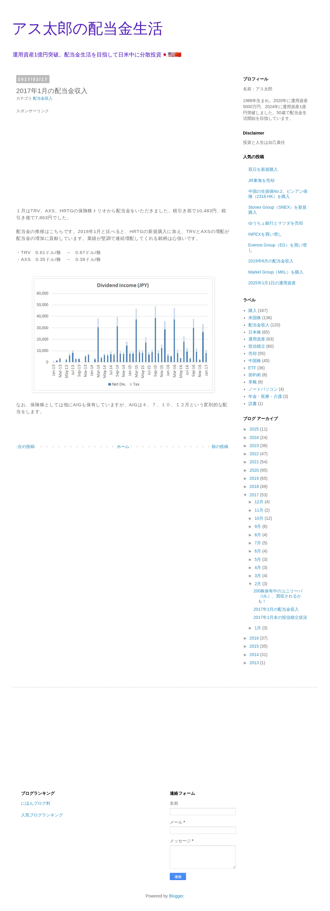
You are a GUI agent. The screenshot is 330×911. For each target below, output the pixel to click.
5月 (258, 559)
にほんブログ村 (35, 803)
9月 (258, 526)
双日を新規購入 (263, 169)
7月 (258, 542)
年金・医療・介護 (265, 396)
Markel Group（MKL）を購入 (276, 272)
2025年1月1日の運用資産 (272, 282)
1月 (258, 627)
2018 (255, 486)
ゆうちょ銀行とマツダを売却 (275, 223)
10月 (259, 518)
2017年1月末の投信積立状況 (280, 617)
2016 (255, 638)
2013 (255, 662)
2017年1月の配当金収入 (276, 609)
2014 (255, 654)
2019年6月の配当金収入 (271, 261)
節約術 (254, 374)
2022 (255, 453)
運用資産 (256, 339)
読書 (252, 403)
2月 (258, 583)
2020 (255, 470)
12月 (259, 501)
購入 (252, 310)
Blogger (176, 896)
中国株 (254, 360)
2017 (255, 494)
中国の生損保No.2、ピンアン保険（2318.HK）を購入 (278, 194)
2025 (255, 429)
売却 (252, 353)
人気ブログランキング (42, 815)
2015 (255, 646)
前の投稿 (220, 446)
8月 (258, 534)
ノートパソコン (263, 389)
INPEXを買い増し (265, 234)
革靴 (252, 382)
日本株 (254, 332)
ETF (252, 367)
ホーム (123, 446)
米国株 (254, 317)
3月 (258, 575)
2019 (255, 478)
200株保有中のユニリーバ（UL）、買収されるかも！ (278, 596)
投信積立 (256, 346)
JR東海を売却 (261, 180)
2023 (255, 445)
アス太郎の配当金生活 (87, 28)
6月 (258, 551)
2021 (255, 461)
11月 (259, 510)
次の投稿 (26, 446)
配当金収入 (42, 98)
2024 (255, 437)
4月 (258, 567)
